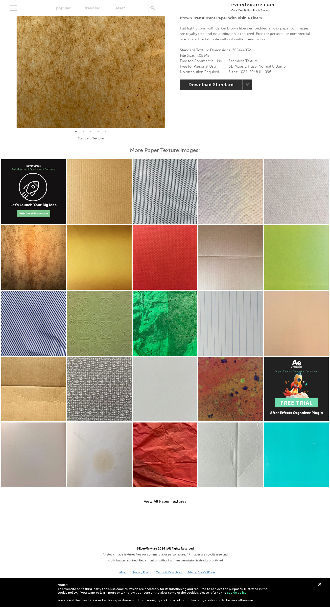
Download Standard (211, 84)
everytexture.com (252, 7)
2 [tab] (83, 131)
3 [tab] (90, 131)
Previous (12, 71)
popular (63, 8)
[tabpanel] (91, 72)
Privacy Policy (141, 572)
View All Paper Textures (165, 501)
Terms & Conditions (169, 572)
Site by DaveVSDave (201, 572)
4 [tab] (98, 131)
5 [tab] (105, 131)
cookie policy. (237, 592)
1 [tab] (75, 131)
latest (120, 8)
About (123, 572)
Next (168, 71)
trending (93, 8)
